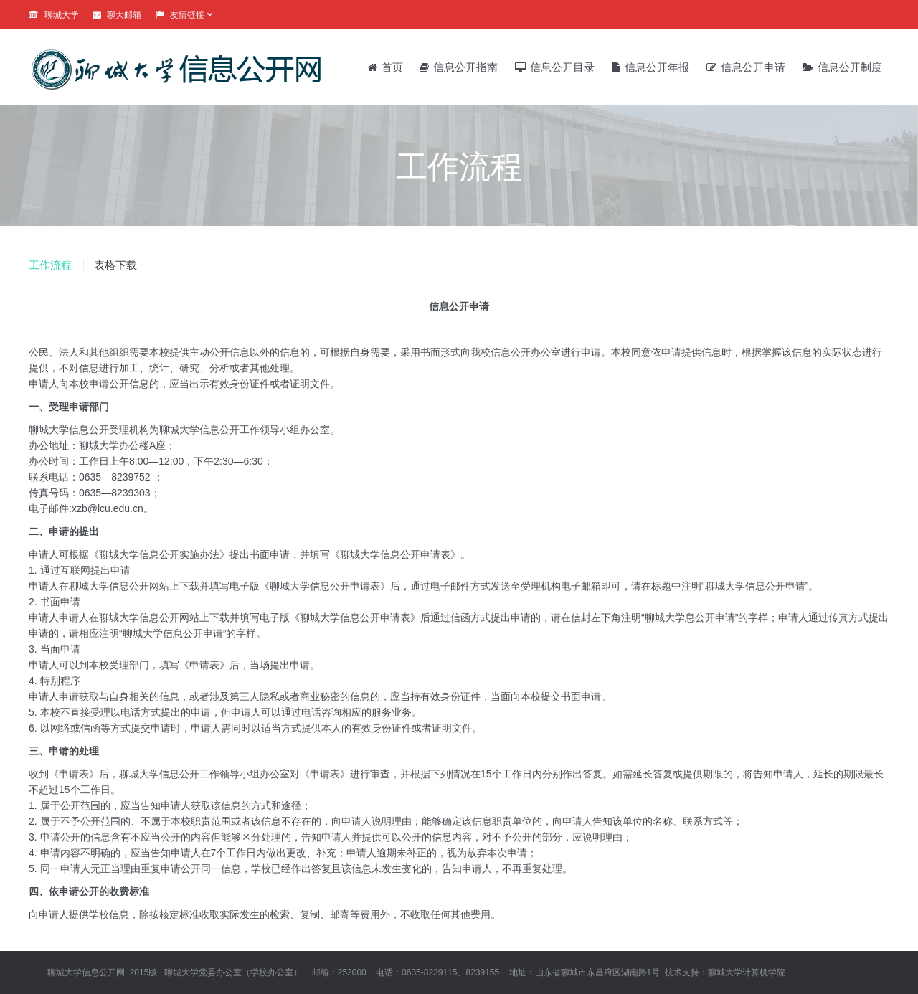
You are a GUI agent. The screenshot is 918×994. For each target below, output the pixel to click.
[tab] (55, 265)
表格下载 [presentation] (115, 265)
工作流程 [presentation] (50, 265)
